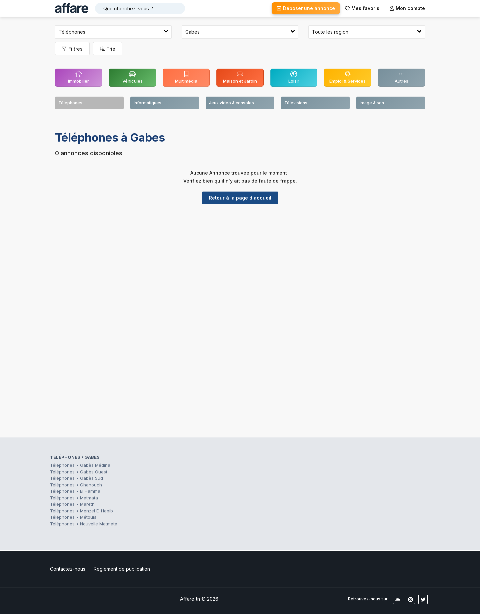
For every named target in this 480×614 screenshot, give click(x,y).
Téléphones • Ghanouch (76, 484)
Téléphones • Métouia (73, 517)
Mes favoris (362, 8)
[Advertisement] (240, 260)
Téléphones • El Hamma (75, 491)
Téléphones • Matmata (74, 497)
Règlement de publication (122, 569)
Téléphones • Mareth (72, 504)
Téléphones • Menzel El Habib (81, 510)
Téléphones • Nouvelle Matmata (83, 523)
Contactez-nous (67, 569)
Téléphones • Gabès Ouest (78, 471)
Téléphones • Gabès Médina (80, 465)
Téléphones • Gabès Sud (76, 478)
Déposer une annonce (306, 8)
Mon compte (407, 8)
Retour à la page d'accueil (240, 198)
